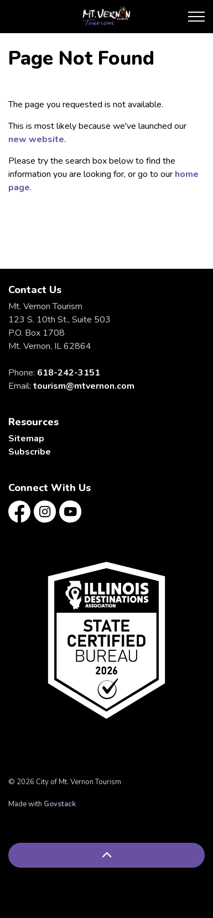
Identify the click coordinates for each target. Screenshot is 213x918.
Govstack (60, 804)
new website (36, 139)
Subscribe (29, 452)
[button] (106, 640)
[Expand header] (196, 16)
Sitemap (26, 438)
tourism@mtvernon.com (83, 386)
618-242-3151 (68, 373)
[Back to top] (106, 855)
